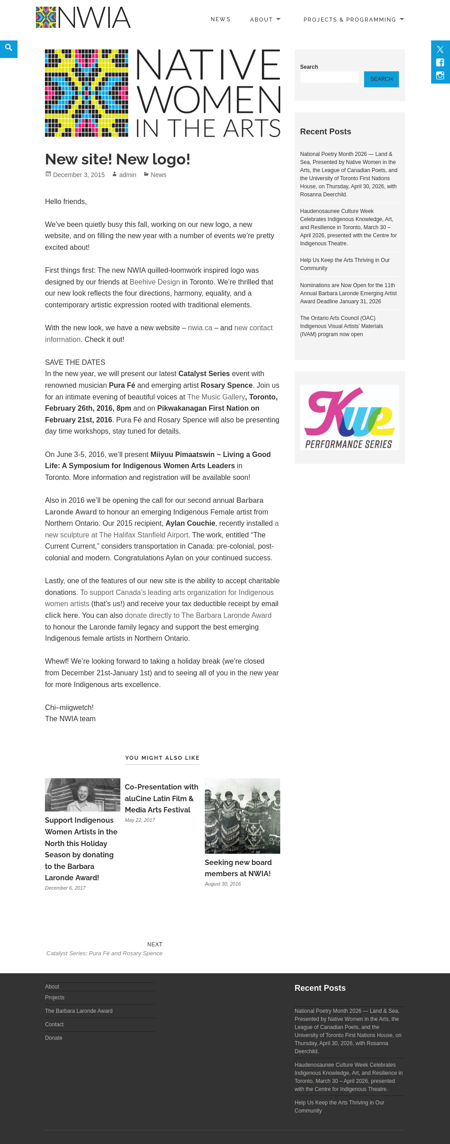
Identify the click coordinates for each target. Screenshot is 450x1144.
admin (127, 174)
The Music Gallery (216, 397)
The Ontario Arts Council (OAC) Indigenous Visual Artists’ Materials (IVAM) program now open (341, 326)
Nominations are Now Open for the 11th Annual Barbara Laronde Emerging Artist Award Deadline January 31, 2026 (348, 293)
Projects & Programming (350, 19)
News (220, 19)
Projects (54, 997)
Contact (54, 1024)
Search (309, 67)
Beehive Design (155, 282)
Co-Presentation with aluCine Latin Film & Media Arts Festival (162, 798)
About (261, 19)
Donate (53, 1038)
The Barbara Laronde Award (79, 1011)
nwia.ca (200, 328)
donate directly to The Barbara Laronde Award (197, 615)
